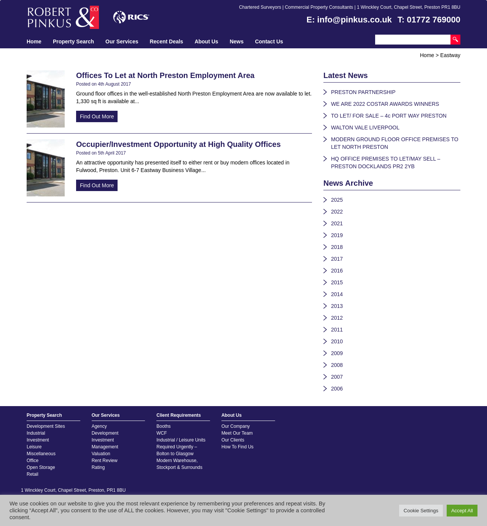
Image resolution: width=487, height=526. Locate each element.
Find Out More (97, 116)
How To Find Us (237, 446)
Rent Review (105, 460)
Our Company (235, 426)
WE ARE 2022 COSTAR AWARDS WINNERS (385, 104)
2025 (337, 200)
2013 (337, 306)
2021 (337, 223)
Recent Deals (166, 41)
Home (34, 41)
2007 (337, 377)
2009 (337, 353)
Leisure (34, 446)
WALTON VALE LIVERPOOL (365, 127)
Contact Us (269, 41)
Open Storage (41, 467)
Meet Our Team (237, 433)
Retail (32, 474)
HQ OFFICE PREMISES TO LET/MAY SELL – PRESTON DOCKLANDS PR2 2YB (385, 162)
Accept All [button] (462, 510)
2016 (337, 271)
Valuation (101, 453)
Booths (163, 426)
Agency (99, 426)
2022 (337, 212)
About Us (206, 41)
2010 (337, 341)
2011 (337, 330)
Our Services (121, 41)
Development (105, 433)
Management (105, 446)
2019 (337, 235)
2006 (337, 389)
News (237, 41)
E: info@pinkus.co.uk (349, 19)
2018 (337, 247)
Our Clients (232, 440)
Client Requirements (178, 415)
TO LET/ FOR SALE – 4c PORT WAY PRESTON (389, 116)
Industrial (36, 433)
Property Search (73, 41)
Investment (38, 440)
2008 (337, 365)
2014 (337, 294)
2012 (337, 318)
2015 (337, 282)
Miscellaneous (41, 453)
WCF (161, 433)
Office (32, 460)
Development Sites (46, 426)
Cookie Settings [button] (421, 510)
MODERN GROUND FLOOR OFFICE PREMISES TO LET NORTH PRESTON (394, 143)
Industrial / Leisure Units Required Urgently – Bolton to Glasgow (180, 446)
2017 (337, 259)
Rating (98, 467)
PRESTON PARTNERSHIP (363, 92)
